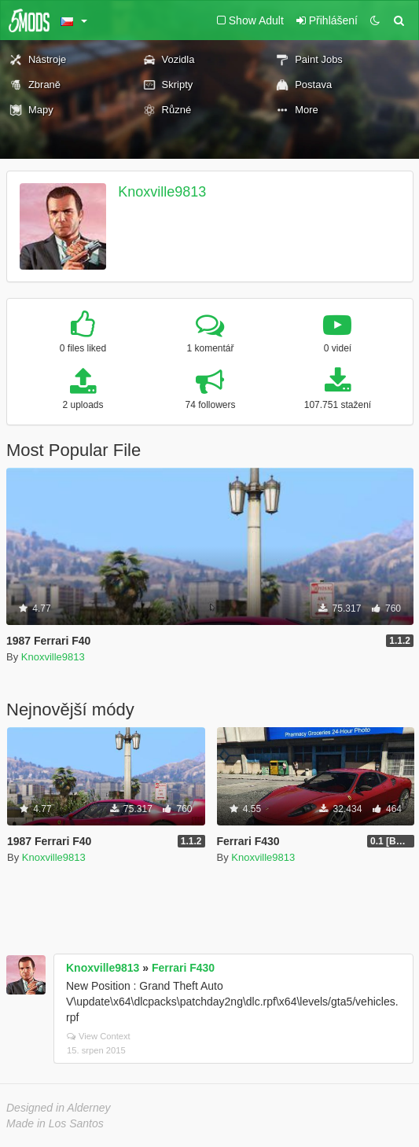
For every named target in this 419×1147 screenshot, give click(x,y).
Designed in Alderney (58, 1107)
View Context (98, 1036)
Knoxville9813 (162, 192)
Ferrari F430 (183, 967)
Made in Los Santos (55, 1123)
